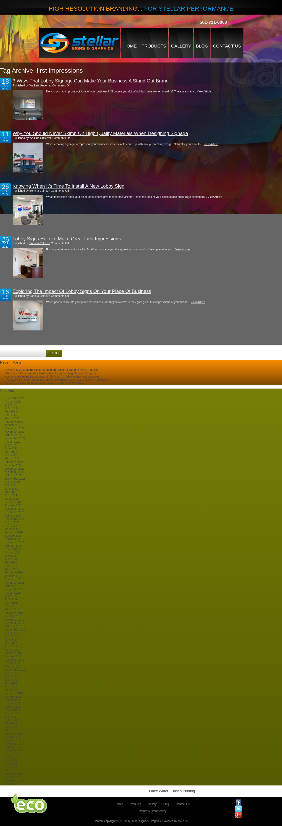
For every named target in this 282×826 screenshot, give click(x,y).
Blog (202, 46)
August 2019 (12, 552)
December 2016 (15, 659)
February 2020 (14, 532)
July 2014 (11, 757)
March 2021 (12, 498)
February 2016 (14, 693)
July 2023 (11, 405)
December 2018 (15, 579)
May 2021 (11, 492)
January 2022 (13, 465)
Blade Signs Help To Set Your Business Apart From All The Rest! (44, 383)
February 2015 (14, 733)
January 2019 (13, 575)
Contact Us (227, 46)
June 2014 (11, 760)
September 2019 (15, 549)
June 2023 (11, 408)
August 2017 (12, 633)
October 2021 (13, 475)
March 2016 (12, 689)
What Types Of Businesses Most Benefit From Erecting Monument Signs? (50, 373)
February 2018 (14, 612)
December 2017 (15, 619)
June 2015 (11, 720)
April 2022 (11, 455)
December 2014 (15, 740)
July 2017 (11, 636)
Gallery (181, 46)
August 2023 (12, 401)
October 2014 (13, 747)
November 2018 (15, 582)
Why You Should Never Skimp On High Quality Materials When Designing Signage (100, 133)
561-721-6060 (213, 22)
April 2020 (11, 525)
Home (130, 46)
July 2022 (11, 445)
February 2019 (14, 572)
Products (153, 46)
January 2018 (13, 616)
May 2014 (11, 763)
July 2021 (11, 485)
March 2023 (12, 418)
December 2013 (15, 780)
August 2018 (12, 592)
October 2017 (13, 626)
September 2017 (15, 629)
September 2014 (15, 750)
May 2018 (11, 602)
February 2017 (14, 652)
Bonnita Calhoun (39, 190)
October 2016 (13, 666)
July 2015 (11, 716)
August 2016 (12, 673)
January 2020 (13, 535)
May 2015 (11, 723)
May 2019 (11, 562)
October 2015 (13, 706)
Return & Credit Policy (152, 811)
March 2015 (12, 730)
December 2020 (15, 508)
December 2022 (15, 428)
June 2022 (11, 448)
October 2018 (13, 586)
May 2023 (11, 411)
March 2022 (12, 458)
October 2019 (13, 545)
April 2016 (11, 686)
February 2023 (14, 421)
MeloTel (182, 821)
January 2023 (13, 424)
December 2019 (15, 538)
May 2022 (11, 451)
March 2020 (12, 529)
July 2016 (11, 676)
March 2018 (12, 609)
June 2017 (11, 639)
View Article (204, 91)
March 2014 (12, 770)
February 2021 (14, 502)
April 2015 (11, 726)
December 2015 (15, 700)
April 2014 (11, 767)
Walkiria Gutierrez (40, 85)
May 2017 (11, 643)
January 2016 (13, 696)
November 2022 (15, 431)
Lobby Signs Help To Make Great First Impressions (67, 238)
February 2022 (14, 461)
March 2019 (12, 569)
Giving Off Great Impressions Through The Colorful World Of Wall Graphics (51, 369)
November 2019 (15, 542)
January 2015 (13, 736)
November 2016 (15, 663)
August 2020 (12, 522)
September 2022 (15, 438)
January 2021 (13, 505)
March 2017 (12, 649)
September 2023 (15, 398)
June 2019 (11, 559)
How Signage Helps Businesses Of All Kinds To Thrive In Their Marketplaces (52, 376)
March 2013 (12, 783)
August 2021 (12, 482)
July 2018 (11, 596)
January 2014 (13, 777)
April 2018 (11, 606)
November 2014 (15, 743)
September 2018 (15, 589)
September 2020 (15, 519)
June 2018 (11, 599)
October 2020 (13, 515)
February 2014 (14, 773)
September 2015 (15, 710)
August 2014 (12, 753)
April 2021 (11, 495)
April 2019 (11, 565)
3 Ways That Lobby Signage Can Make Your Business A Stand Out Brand (91, 80)
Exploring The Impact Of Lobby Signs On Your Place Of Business (82, 291)
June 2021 (11, 488)
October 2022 (13, 435)
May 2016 (11, 683)
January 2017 (13, 656)
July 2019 (11, 555)
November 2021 (15, 471)
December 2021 (15, 468)
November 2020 (15, 512)
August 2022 (12, 441)
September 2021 (15, 478)
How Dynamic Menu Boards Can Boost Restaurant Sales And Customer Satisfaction (57, 380)
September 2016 (15, 669)
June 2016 (11, 679)
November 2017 (15, 622)
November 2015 (15, 703)
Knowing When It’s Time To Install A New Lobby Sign (68, 186)
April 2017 (11, 646)
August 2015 (12, 713)
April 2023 (11, 414)
